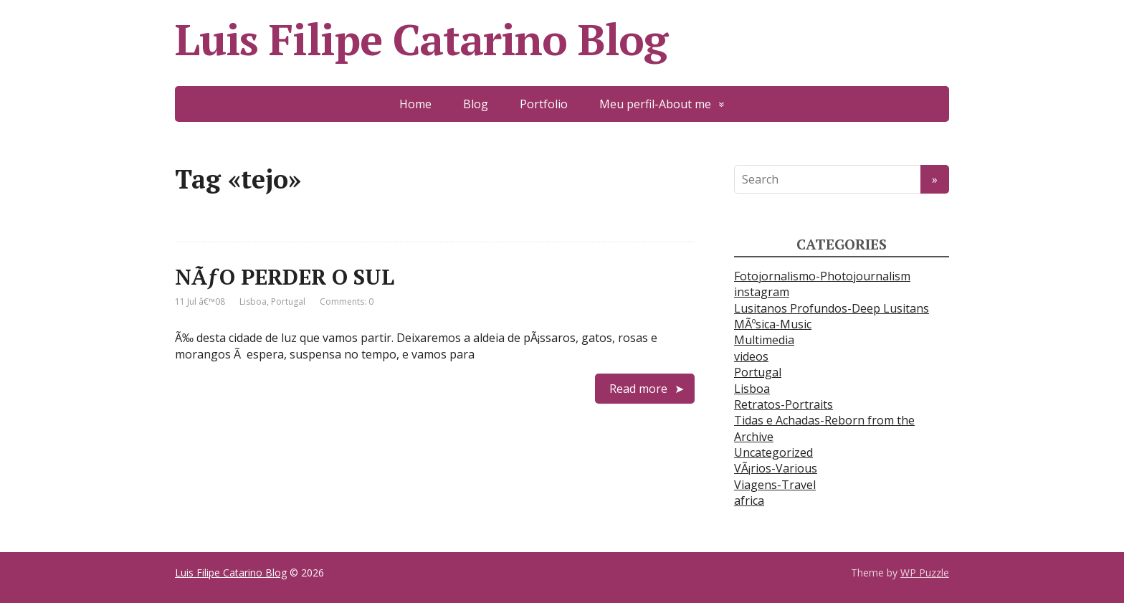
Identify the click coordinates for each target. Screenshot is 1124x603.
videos (751, 356)
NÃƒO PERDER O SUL (284, 276)
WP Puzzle (924, 572)
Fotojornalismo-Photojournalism (822, 276)
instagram (761, 292)
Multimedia (764, 340)
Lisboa (253, 301)
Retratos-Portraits (783, 404)
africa (749, 500)
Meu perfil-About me (655, 104)
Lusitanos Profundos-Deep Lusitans (831, 308)
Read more (638, 389)
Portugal (288, 301)
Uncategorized (773, 452)
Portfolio (544, 104)
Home (415, 104)
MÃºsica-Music (772, 324)
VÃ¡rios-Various (775, 468)
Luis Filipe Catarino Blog (421, 39)
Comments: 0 (346, 301)
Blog (475, 104)
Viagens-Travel (775, 485)
